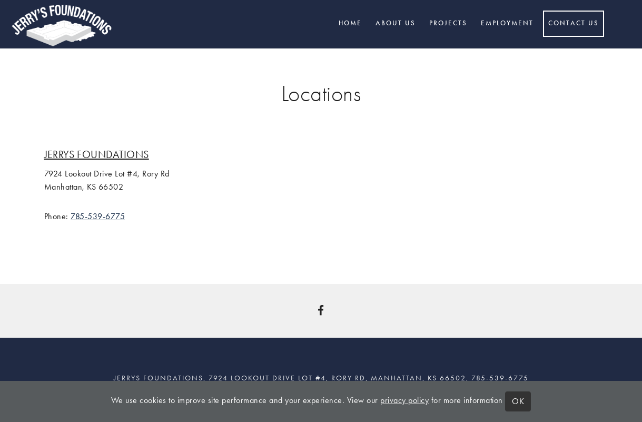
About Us (396, 23)
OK (518, 401)
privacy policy (404, 400)
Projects (448, 23)
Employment (507, 23)
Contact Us (573, 23)
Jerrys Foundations (96, 154)
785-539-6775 (98, 216)
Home (350, 23)
